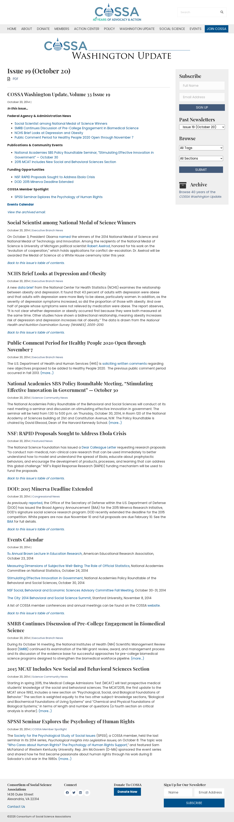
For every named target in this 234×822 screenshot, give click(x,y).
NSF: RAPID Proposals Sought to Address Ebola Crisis (55, 177)
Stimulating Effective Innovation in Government (45, 578)
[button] (202, 107)
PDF (15, 79)
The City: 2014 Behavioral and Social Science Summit (49, 598)
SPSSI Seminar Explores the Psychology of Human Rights (59, 197)
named (65, 237)
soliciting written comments (124, 363)
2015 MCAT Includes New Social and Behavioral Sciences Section (65, 162)
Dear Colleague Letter (99, 447)
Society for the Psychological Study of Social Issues (54, 735)
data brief (26, 287)
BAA (10, 521)
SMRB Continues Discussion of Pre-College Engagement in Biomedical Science (77, 128)
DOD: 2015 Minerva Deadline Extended (44, 182)
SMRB (23, 649)
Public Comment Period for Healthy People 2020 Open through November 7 (74, 137)
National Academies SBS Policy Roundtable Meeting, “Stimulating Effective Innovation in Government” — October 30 (80, 386)
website (154, 605)
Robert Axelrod (98, 246)
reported (35, 503)
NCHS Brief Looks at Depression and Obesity (49, 133)
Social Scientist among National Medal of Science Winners (61, 123)
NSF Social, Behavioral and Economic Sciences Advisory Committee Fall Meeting (70, 590)
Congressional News (46, 496)
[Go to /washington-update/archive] (202, 191)
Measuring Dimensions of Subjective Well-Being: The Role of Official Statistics (68, 566)
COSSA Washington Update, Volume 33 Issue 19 (58, 94)
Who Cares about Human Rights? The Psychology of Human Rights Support (67, 745)
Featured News (42, 441)
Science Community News (50, 398)
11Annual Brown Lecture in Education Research (44, 553)
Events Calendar (25, 539)
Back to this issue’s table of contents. (36, 263)
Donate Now (127, 792)
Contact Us (16, 806)
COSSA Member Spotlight (49, 729)
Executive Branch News (47, 230)
